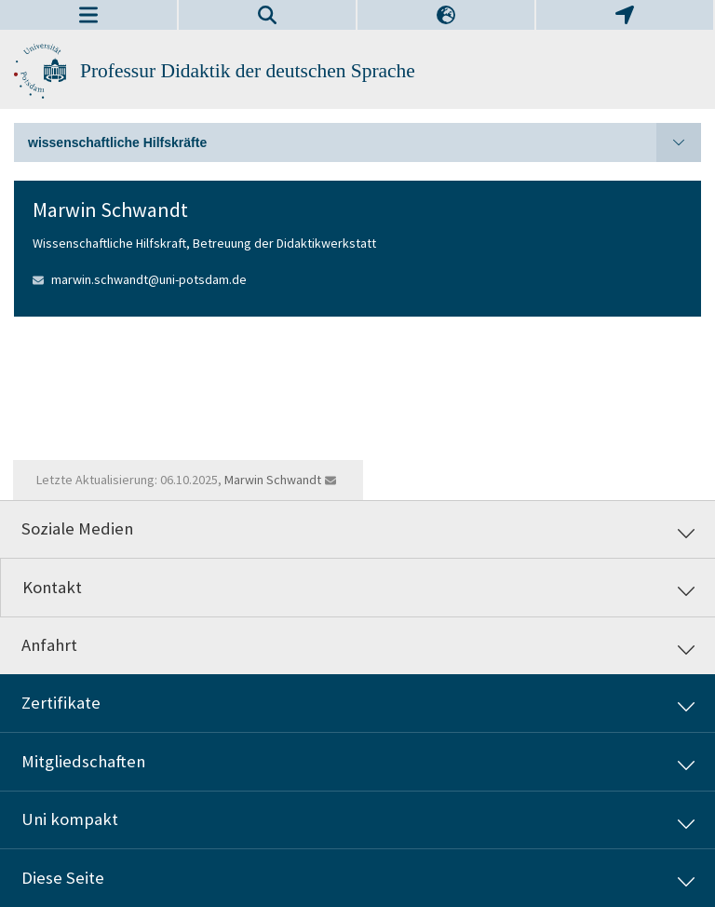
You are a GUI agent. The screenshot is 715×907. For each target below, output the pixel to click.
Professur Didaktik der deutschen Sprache (247, 71)
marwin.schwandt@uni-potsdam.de (149, 279)
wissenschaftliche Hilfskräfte (364, 142)
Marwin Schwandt (272, 479)
